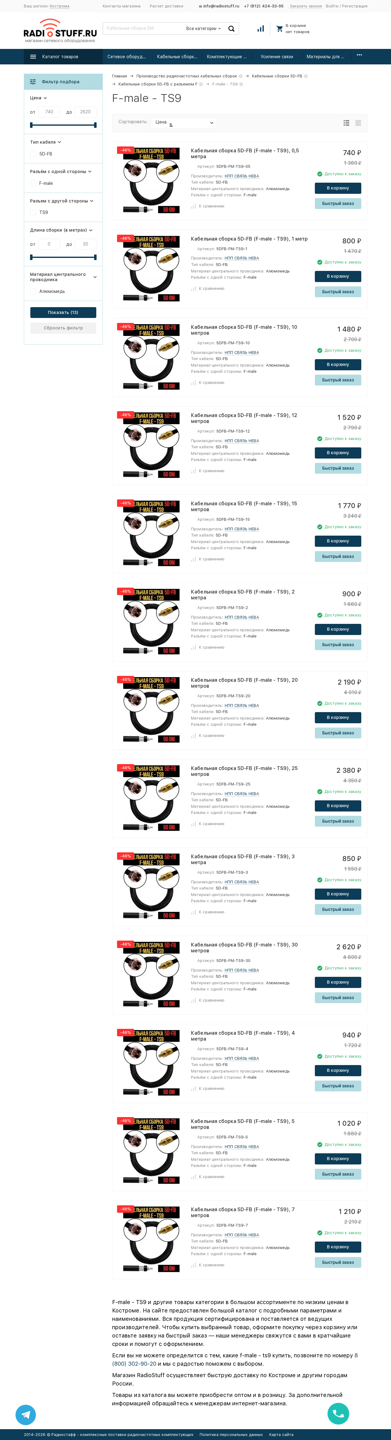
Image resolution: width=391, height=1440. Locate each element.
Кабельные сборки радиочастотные (179, 56)
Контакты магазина (122, 6)
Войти (332, 6)
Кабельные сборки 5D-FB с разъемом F (158, 84)
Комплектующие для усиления (229, 56)
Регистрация (354, 6)
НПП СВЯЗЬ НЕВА (242, 176)
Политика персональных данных (231, 1434)
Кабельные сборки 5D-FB (277, 76)
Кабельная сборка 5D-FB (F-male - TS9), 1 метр (249, 239)
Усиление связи (277, 56)
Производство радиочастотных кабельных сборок (187, 76)
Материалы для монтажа (329, 56)
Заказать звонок (306, 6)
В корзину (338, 187)
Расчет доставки (166, 6)
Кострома (59, 6)
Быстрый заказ (338, 203)
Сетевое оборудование (130, 56)
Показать (58, 312)
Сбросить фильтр (63, 327)
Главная (119, 76)
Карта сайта (281, 1434)
